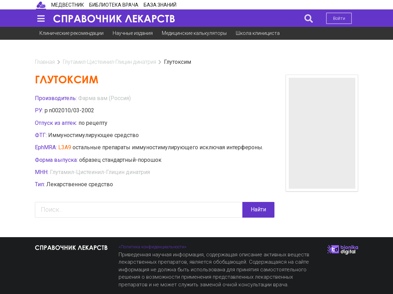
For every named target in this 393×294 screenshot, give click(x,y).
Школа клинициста (258, 33)
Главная (45, 49)
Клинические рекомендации (71, 33)
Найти (258, 196)
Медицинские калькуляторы (194, 33)
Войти (339, 18)
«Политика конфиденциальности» (153, 246)
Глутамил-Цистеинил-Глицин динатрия (109, 49)
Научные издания (133, 33)
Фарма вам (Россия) (104, 85)
